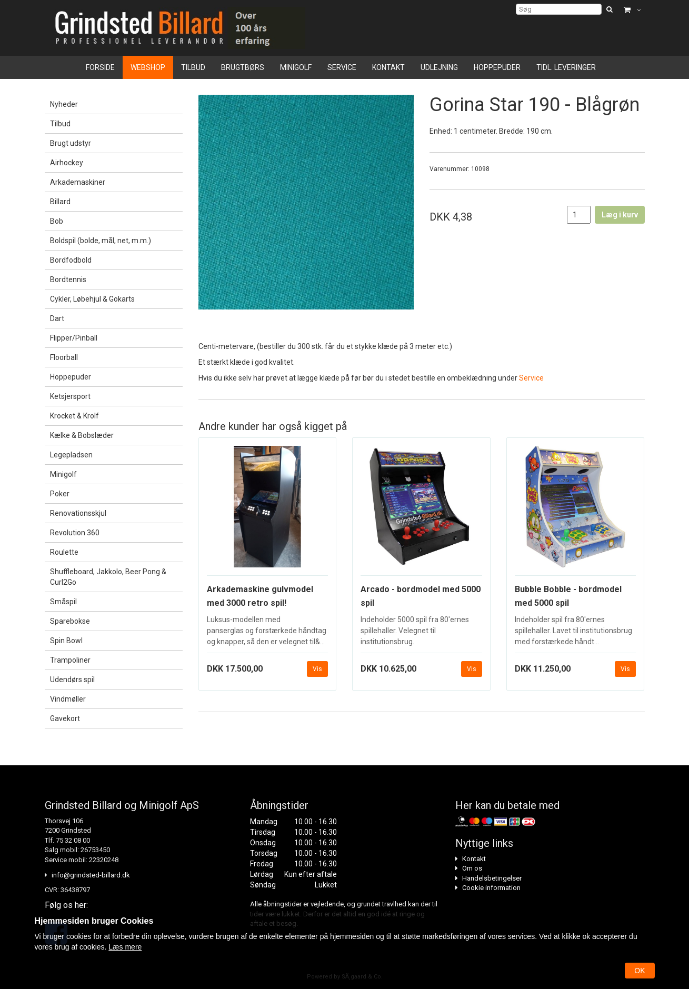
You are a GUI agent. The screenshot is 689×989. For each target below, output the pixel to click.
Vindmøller (68, 699)
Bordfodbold (71, 260)
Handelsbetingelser (492, 878)
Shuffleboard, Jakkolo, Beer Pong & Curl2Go (108, 576)
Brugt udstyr (70, 143)
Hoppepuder (497, 67)
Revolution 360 (74, 532)
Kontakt (388, 67)
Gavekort (65, 718)
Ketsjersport (70, 396)
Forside (100, 67)
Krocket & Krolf (74, 416)
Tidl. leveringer (566, 67)
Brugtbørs (242, 67)
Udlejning (439, 67)
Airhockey (66, 162)
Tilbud (193, 67)
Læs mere (125, 947)
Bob (56, 221)
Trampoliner (70, 660)
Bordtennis (68, 279)
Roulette (64, 552)
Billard (60, 201)
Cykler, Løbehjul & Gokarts (92, 299)
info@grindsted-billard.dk (91, 875)
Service (341, 67)
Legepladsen (71, 455)
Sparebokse (70, 621)
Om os (472, 868)
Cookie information (491, 888)
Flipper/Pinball (73, 338)
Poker (59, 493)
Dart (57, 318)
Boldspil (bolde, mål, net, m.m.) (100, 240)
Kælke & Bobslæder (82, 435)
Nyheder (64, 104)
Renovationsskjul (78, 513)
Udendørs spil (72, 679)
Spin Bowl (66, 640)
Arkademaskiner (77, 182)
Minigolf (296, 67)
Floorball (64, 357)
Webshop (148, 67)
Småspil (63, 601)
